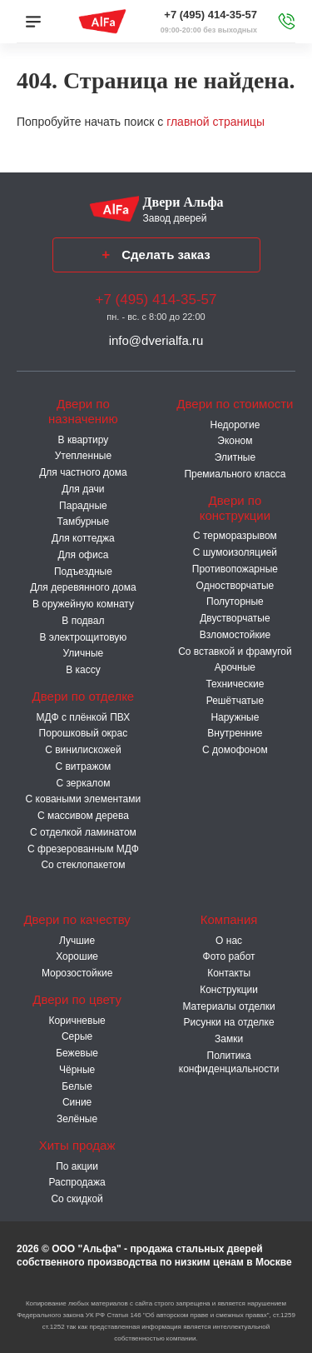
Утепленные (83, 456)
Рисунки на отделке (229, 1022)
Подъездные (83, 571)
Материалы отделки (228, 1006)
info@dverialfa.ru (156, 340)
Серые (77, 1036)
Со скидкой (76, 1199)
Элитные (235, 457)
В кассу (83, 670)
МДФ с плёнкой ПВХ (84, 717)
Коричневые (76, 1020)
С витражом (83, 766)
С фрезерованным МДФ (83, 849)
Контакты (228, 973)
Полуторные (235, 601)
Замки (229, 1039)
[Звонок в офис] (286, 21)
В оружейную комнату (83, 604)
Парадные (83, 506)
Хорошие (77, 956)
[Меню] (33, 21)
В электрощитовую (82, 637)
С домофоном (235, 750)
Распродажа (76, 1182)
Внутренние (234, 733)
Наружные (234, 717)
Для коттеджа (83, 538)
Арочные (235, 667)
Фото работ (229, 956)
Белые (77, 1086)
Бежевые (77, 1053)
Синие (77, 1102)
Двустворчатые (235, 618)
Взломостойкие (235, 635)
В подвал (83, 621)
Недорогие (235, 425)
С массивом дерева (83, 815)
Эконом (234, 441)
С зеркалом (83, 783)
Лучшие (77, 940)
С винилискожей (83, 750)
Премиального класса (234, 474)
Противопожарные (235, 569)
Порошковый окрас (83, 733)
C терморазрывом (235, 536)
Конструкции (229, 990)
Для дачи (83, 489)
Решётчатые (235, 700)
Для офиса (82, 555)
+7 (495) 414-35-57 (210, 14)
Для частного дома (82, 472)
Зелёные (77, 1119)
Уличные (83, 653)
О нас (228, 940)
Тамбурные (83, 521)
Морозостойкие (77, 973)
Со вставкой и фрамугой (235, 651)
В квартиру (83, 440)
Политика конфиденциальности (229, 1062)
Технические (235, 684)
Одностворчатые (235, 586)
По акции (77, 1166)
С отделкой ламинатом (83, 832)
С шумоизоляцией (235, 552)
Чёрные (77, 1070)
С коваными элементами (83, 799)
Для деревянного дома (83, 587)
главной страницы (215, 121)
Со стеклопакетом (83, 865)
